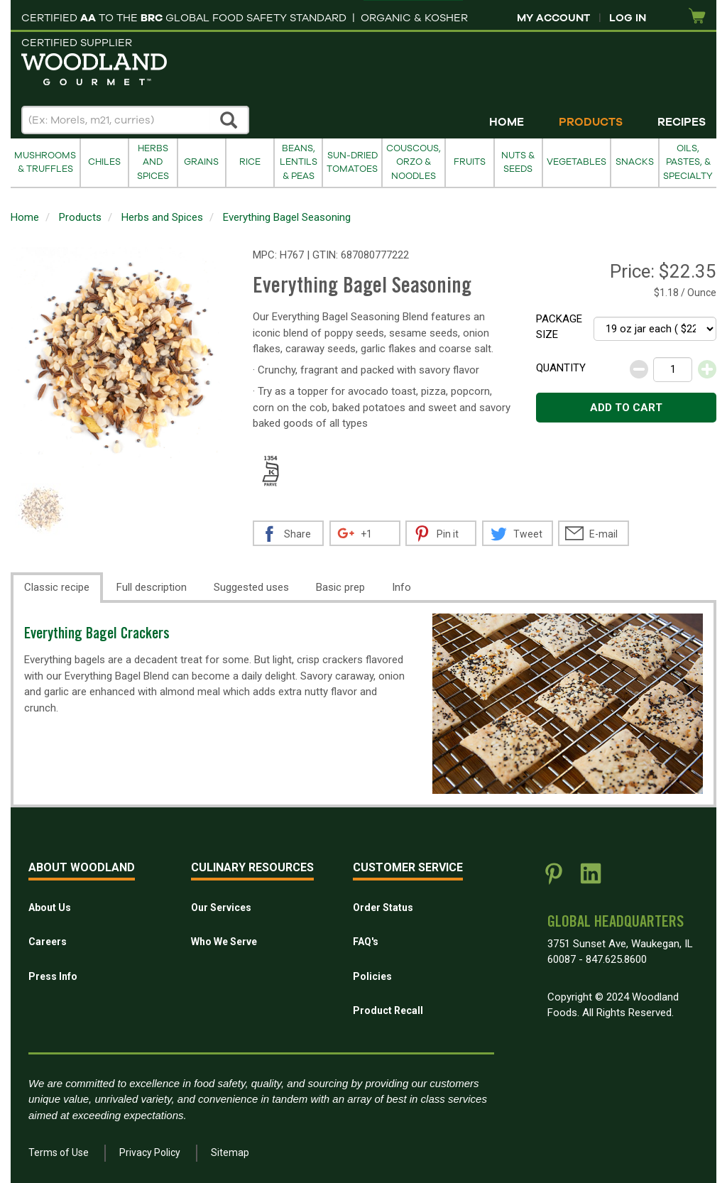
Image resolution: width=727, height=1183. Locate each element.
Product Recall (388, 1010)
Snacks (635, 162)
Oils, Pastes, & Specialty (688, 162)
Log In (627, 18)
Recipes (681, 122)
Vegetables (576, 162)
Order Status (383, 907)
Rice (250, 162)
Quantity (561, 367)
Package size (559, 327)
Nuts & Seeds (518, 162)
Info (401, 587)
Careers (47, 941)
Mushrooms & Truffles (45, 162)
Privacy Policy (149, 1152)
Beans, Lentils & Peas (298, 162)
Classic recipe (56, 587)
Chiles (104, 162)
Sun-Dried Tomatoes (352, 162)
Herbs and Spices (153, 162)
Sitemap (230, 1152)
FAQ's (365, 941)
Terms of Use (58, 1152)
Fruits (470, 162)
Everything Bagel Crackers (97, 635)
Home (506, 122)
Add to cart (626, 407)
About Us (49, 907)
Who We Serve (224, 941)
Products (591, 122)
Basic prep (340, 587)
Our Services (221, 907)
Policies (372, 976)
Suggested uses (251, 587)
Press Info (52, 976)
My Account (553, 18)
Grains (201, 162)
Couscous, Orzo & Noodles (413, 162)
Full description (151, 587)
